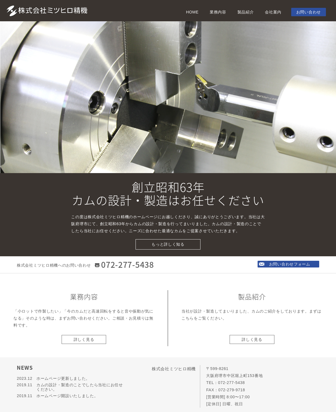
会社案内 (273, 12)
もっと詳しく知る (168, 244)
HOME (192, 12)
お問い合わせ (308, 12)
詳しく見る (84, 339)
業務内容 (218, 12)
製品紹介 (245, 12)
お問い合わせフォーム (290, 264)
